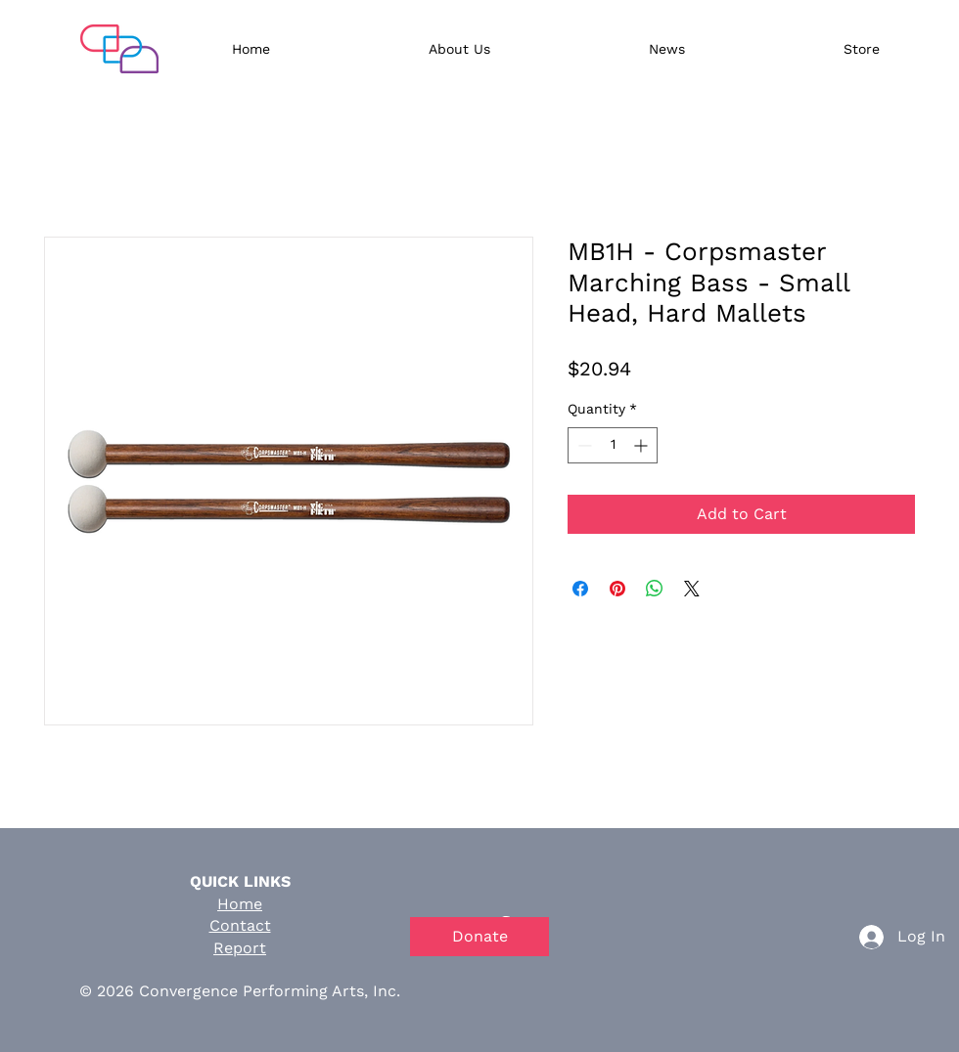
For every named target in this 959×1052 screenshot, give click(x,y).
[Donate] (479, 936)
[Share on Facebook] (580, 588)
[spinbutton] (612, 445)
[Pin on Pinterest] (617, 588)
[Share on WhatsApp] (654, 588)
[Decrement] (583, 445)
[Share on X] (692, 588)
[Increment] (642, 445)
